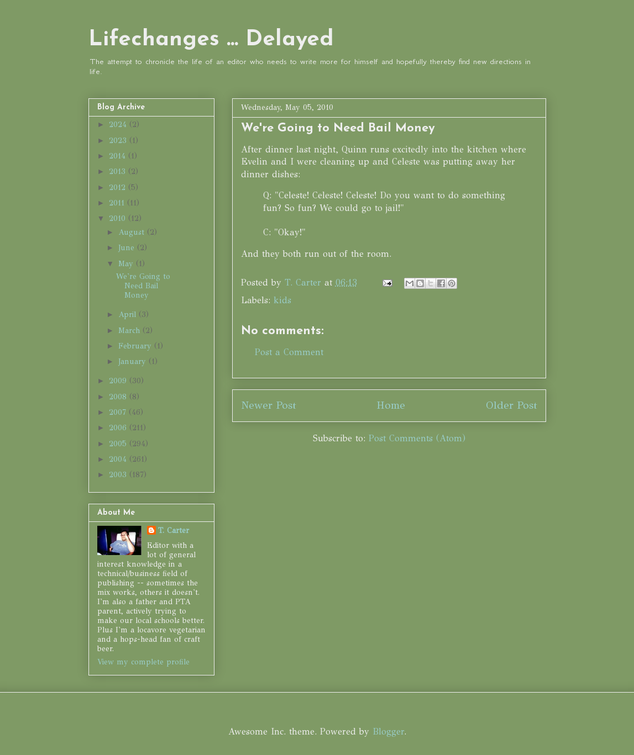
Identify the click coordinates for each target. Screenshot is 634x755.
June (127, 247)
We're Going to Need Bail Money (143, 286)
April (128, 314)
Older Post (511, 405)
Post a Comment (289, 352)
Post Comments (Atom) (417, 438)
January (133, 361)
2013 (118, 171)
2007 (119, 412)
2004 (119, 459)
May (127, 263)
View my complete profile (143, 662)
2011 (118, 203)
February (136, 346)
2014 (118, 156)
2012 (118, 187)
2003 (119, 474)
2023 (119, 140)
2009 (119, 381)
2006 (119, 427)
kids (282, 300)
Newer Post (268, 405)
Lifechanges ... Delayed (211, 40)
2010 (118, 218)
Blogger (388, 731)
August (132, 232)
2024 (119, 124)
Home (390, 405)
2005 (119, 443)
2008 (119, 397)
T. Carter (173, 530)
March (130, 330)
